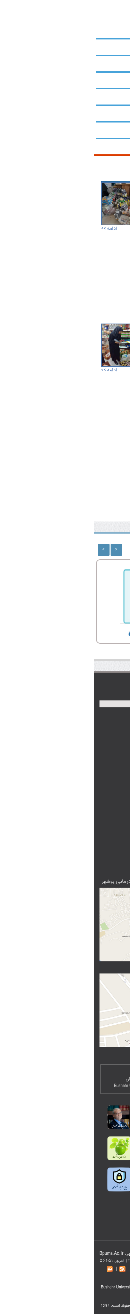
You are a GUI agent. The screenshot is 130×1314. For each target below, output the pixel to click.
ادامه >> (15, 228)
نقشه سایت (62, 3)
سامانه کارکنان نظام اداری (85, 807)
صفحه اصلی (115, 3)
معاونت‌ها (107, 63)
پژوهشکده (106, 97)
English (44, 3)
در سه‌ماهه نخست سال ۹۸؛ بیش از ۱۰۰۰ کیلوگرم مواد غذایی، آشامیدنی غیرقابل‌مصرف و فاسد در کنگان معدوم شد (94, 355)
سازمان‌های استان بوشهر (86, 786)
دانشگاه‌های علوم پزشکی (86, 868)
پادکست (102, 834)
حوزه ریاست (104, 47)
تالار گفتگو (100, 840)
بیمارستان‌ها (104, 130)
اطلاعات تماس (97, 847)
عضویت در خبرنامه (93, 861)
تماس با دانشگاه (53, 1269)
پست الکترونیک (88, 3)
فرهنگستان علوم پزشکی (86, 800)
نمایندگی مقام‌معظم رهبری (84, 780)
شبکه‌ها (109, 147)
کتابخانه (108, 113)
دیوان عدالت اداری (93, 793)
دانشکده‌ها (106, 80)
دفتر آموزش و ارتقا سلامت (85, 814)
